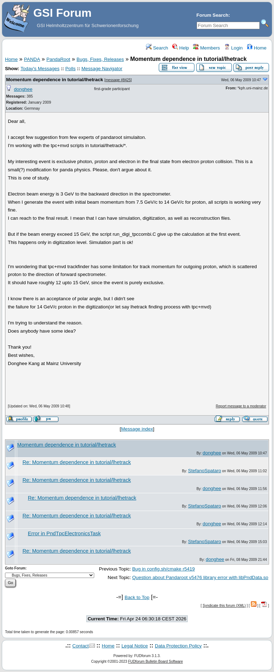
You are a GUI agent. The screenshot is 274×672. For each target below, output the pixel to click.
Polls (70, 68)
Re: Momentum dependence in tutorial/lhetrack (76, 462)
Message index (137, 429)
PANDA (32, 59)
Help (180, 48)
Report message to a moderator (241, 406)
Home (257, 48)
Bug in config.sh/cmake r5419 (163, 569)
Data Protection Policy (178, 645)
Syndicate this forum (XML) (224, 606)
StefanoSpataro (204, 470)
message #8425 (118, 80)
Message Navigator (101, 68)
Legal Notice (134, 645)
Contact (80, 645)
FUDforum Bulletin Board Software (155, 661)
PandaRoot (58, 59)
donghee (23, 89)
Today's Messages (39, 68)
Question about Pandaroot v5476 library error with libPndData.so (200, 577)
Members (206, 48)
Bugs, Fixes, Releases (100, 59)
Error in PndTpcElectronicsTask (64, 533)
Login (233, 48)
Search (157, 48)
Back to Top (137, 597)
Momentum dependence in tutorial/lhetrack (54, 79)
